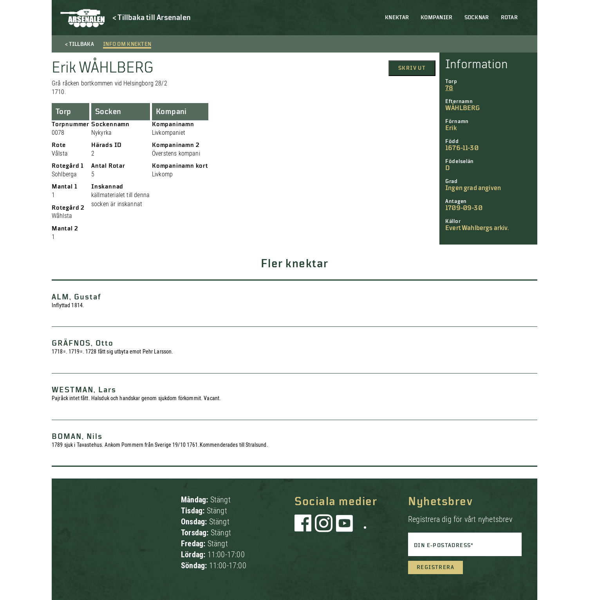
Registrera (435, 567)
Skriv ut (412, 68)
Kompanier (437, 17)
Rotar (509, 17)
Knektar (397, 17)
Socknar (476, 17)
